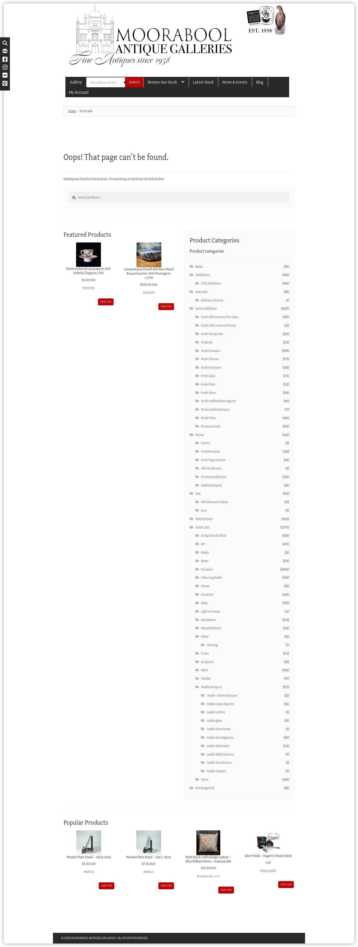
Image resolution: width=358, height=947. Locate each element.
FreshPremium (210, 451)
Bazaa (199, 266)
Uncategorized (204, 788)
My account (79, 92)
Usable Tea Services (219, 762)
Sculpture (207, 662)
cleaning (212, 645)
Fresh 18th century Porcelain (219, 317)
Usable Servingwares (220, 737)
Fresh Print (208, 384)
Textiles (206, 678)
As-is (204, 510)
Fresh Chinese (210, 359)
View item (105, 301)
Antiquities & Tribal (213, 535)
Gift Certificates (211, 468)
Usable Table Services (220, 754)
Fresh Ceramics (211, 351)
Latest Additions (206, 308)
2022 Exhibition (211, 283)
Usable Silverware (218, 746)
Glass (204, 603)
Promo (199, 435)
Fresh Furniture (211, 367)
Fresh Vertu (208, 418)
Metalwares (208, 620)
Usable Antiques (211, 485)
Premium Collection (213, 477)
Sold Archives (204, 519)
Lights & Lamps (210, 611)
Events (205, 443)
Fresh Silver (208, 393)
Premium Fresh (211, 426)
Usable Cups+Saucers (220, 704)
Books (205, 552)
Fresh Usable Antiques (215, 409)
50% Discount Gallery (214, 502)
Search (134, 82)
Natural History (211, 628)
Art (203, 544)
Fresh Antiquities (212, 334)
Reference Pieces (212, 300)
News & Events (234, 82)
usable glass (214, 720)
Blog (259, 82)
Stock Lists (202, 527)
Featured (201, 292)
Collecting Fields (211, 577)
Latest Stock (203, 82)
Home (72, 111)
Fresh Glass (208, 376)
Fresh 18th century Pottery (218, 325)
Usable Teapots (216, 771)
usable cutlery (216, 712)
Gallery (76, 82)
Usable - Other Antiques (222, 695)
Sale (198, 493)
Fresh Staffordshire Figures (218, 401)
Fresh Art (207, 342)
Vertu (204, 779)
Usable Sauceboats (219, 729)
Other (205, 636)
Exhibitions (202, 275)
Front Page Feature (213, 460)
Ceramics (207, 569)
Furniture (207, 594)
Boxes (204, 561)
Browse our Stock (162, 82)
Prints (205, 653)
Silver (204, 670)
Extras (205, 586)
